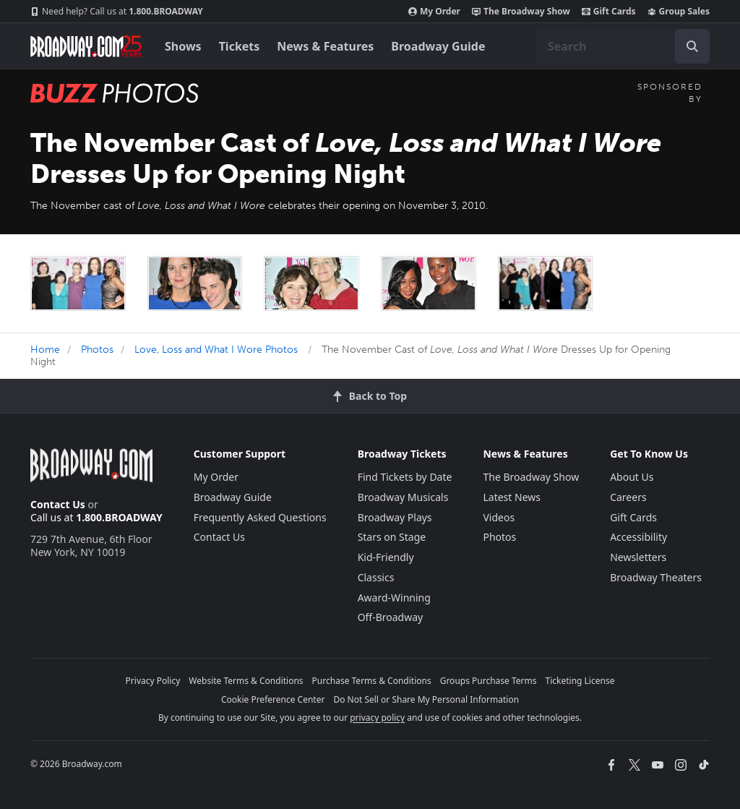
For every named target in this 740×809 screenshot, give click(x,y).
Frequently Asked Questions (260, 517)
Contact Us (57, 504)
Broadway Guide (438, 46)
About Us (631, 477)
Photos (97, 349)
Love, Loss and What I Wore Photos (216, 349)
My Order (434, 11)
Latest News (512, 497)
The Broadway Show (521, 11)
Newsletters (638, 557)
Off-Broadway (390, 617)
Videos (499, 517)
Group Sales (679, 11)
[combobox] (623, 46)
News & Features (325, 46)
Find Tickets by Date (405, 477)
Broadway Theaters (656, 577)
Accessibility (638, 537)
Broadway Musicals (403, 497)
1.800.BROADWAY (116, 11)
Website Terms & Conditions (246, 681)
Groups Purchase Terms (488, 681)
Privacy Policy (153, 681)
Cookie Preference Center (273, 699)
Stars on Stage (392, 537)
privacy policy (377, 717)
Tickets (239, 46)
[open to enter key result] (692, 46)
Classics (376, 577)
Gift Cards (609, 11)
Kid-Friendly (386, 557)
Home (45, 349)
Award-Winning (394, 597)
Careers (628, 497)
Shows (183, 46)
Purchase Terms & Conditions (371, 681)
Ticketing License (580, 681)
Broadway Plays (395, 517)
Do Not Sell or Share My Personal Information (426, 699)
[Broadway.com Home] (86, 46)
